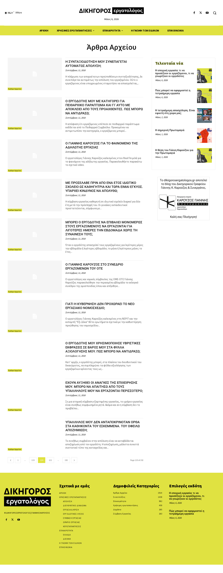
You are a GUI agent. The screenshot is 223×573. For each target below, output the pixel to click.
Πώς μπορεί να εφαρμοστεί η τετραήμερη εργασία (172, 92)
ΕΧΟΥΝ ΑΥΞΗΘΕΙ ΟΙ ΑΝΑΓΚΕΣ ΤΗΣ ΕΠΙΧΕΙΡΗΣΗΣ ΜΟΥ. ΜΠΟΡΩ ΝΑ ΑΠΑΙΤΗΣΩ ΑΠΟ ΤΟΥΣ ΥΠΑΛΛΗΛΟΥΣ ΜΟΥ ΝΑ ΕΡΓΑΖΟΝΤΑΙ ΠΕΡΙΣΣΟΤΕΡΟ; (100, 394)
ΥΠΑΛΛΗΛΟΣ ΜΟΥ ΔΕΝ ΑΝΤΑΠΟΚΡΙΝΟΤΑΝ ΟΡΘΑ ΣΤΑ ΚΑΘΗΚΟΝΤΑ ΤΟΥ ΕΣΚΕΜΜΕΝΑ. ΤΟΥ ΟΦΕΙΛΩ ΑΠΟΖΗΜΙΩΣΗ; (101, 434)
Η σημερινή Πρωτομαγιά (169, 130)
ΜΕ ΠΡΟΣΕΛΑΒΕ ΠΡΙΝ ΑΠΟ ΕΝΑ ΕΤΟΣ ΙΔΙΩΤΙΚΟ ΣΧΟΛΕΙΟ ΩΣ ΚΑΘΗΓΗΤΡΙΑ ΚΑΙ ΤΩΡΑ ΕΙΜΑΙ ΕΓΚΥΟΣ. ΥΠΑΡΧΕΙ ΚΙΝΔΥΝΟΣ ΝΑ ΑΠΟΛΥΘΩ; (103, 189)
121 (50, 468)
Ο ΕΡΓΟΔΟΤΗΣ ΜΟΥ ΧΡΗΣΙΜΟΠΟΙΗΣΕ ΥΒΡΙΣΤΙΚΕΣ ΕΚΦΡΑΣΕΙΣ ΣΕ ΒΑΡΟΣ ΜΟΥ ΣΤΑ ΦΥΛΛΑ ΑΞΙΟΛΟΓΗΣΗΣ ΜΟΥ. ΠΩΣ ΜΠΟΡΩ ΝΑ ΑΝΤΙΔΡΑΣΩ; (102, 352)
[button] (214, 13)
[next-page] (74, 468)
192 (66, 468)
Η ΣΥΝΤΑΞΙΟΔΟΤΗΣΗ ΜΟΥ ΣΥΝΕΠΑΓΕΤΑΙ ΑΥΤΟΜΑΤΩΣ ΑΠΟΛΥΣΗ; (99, 63)
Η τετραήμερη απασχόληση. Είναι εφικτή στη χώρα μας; (175, 112)
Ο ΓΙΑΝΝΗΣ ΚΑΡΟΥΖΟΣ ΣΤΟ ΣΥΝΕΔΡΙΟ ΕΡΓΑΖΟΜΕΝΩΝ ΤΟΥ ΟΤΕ (97, 269)
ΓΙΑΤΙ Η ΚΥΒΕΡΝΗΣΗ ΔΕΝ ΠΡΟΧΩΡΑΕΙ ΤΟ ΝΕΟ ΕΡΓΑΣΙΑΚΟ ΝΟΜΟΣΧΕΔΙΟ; (103, 308)
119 (32, 468)
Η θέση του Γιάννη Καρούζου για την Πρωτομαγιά (174, 152)
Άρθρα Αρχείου (14, 89)
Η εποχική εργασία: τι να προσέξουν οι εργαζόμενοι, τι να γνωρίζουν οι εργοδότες (174, 73)
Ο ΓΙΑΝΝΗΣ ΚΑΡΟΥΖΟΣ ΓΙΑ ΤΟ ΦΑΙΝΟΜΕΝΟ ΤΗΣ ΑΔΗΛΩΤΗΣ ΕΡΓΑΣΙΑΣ (101, 145)
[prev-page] (11, 468)
